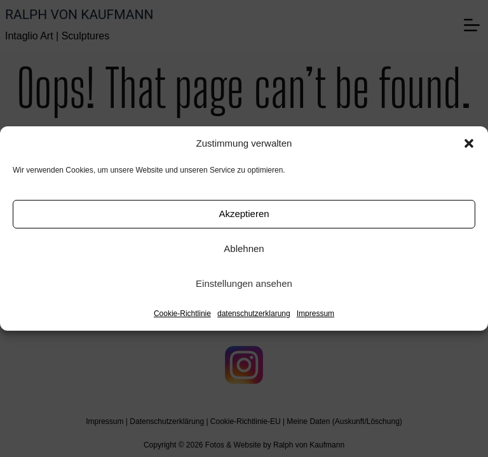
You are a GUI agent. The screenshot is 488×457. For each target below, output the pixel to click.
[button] (469, 143)
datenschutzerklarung (253, 313)
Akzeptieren (244, 213)
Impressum (315, 313)
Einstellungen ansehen (244, 283)
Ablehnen (244, 248)
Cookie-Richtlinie (182, 313)
